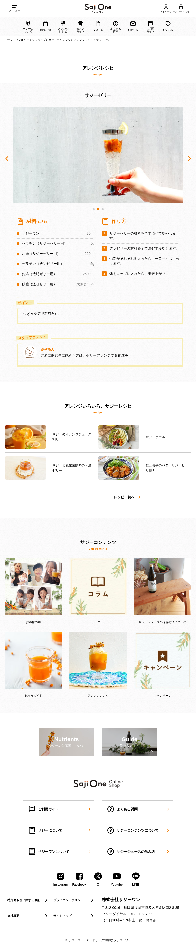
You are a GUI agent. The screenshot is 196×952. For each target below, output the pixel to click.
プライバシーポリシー (73, 900)
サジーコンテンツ (60, 39)
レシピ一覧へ (127, 497)
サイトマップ (73, 916)
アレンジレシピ (83, 39)
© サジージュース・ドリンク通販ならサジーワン (98, 940)
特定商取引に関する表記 (27, 900)
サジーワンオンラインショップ (26, 39)
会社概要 (27, 916)
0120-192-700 (141, 914)
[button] (94, 209)
